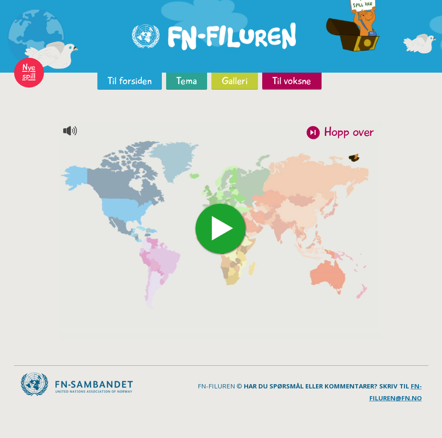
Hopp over (349, 133)
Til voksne (291, 81)
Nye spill (28, 72)
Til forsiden (130, 81)
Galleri (235, 81)
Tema (186, 81)
